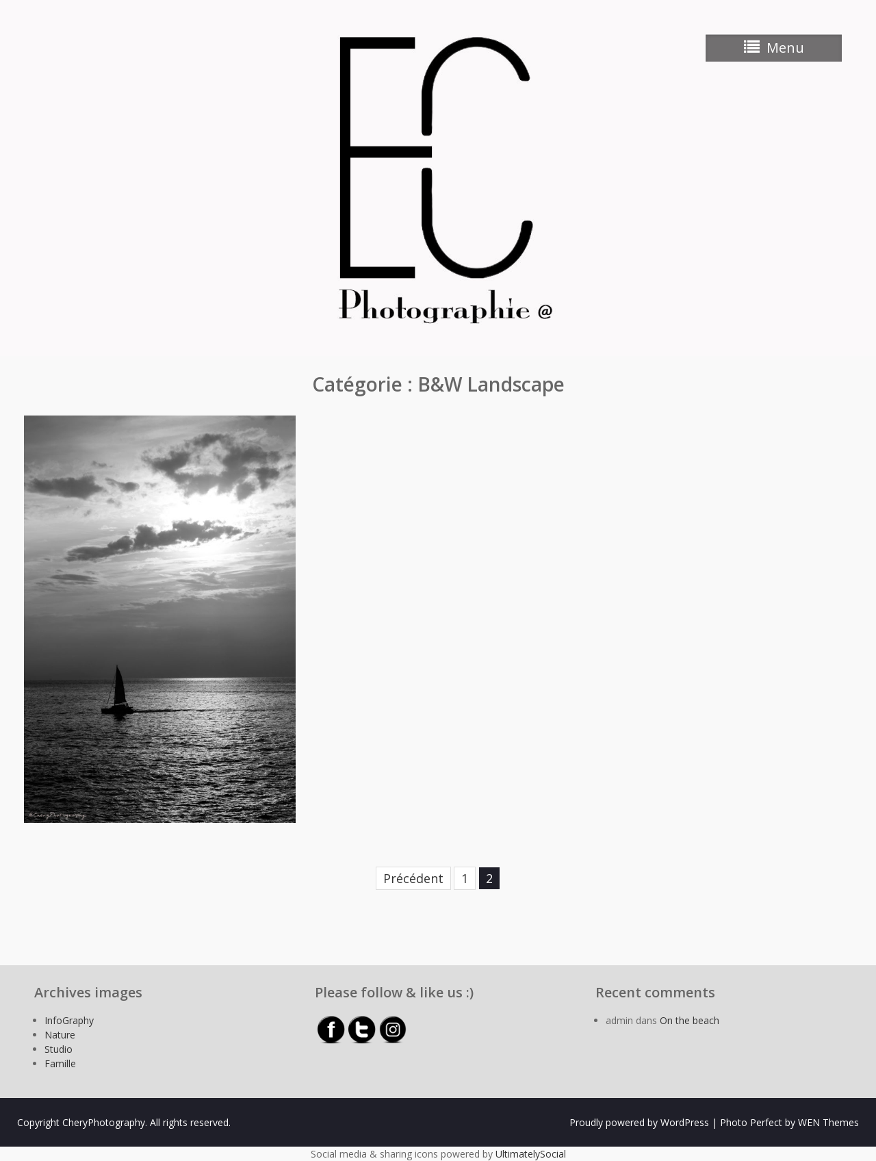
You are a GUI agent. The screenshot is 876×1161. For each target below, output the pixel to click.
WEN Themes (828, 1122)
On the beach (689, 1020)
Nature (59, 1034)
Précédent (413, 878)
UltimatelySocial (530, 1153)
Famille (60, 1063)
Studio (58, 1049)
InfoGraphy (69, 1020)
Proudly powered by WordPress (639, 1122)
